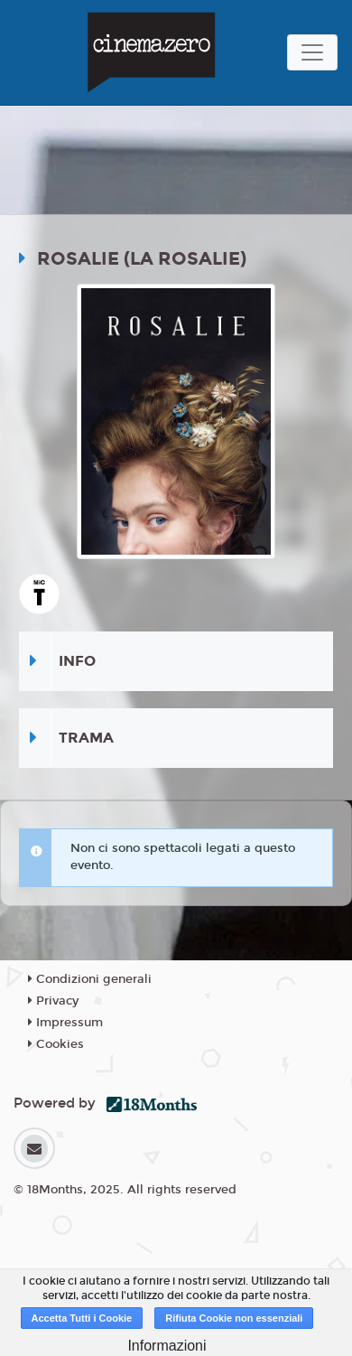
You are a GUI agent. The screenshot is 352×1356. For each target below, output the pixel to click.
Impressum (65, 1022)
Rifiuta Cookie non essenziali (233, 1318)
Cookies (56, 1044)
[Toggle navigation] (312, 52)
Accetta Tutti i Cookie (82, 1318)
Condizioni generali (90, 979)
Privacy (53, 1001)
